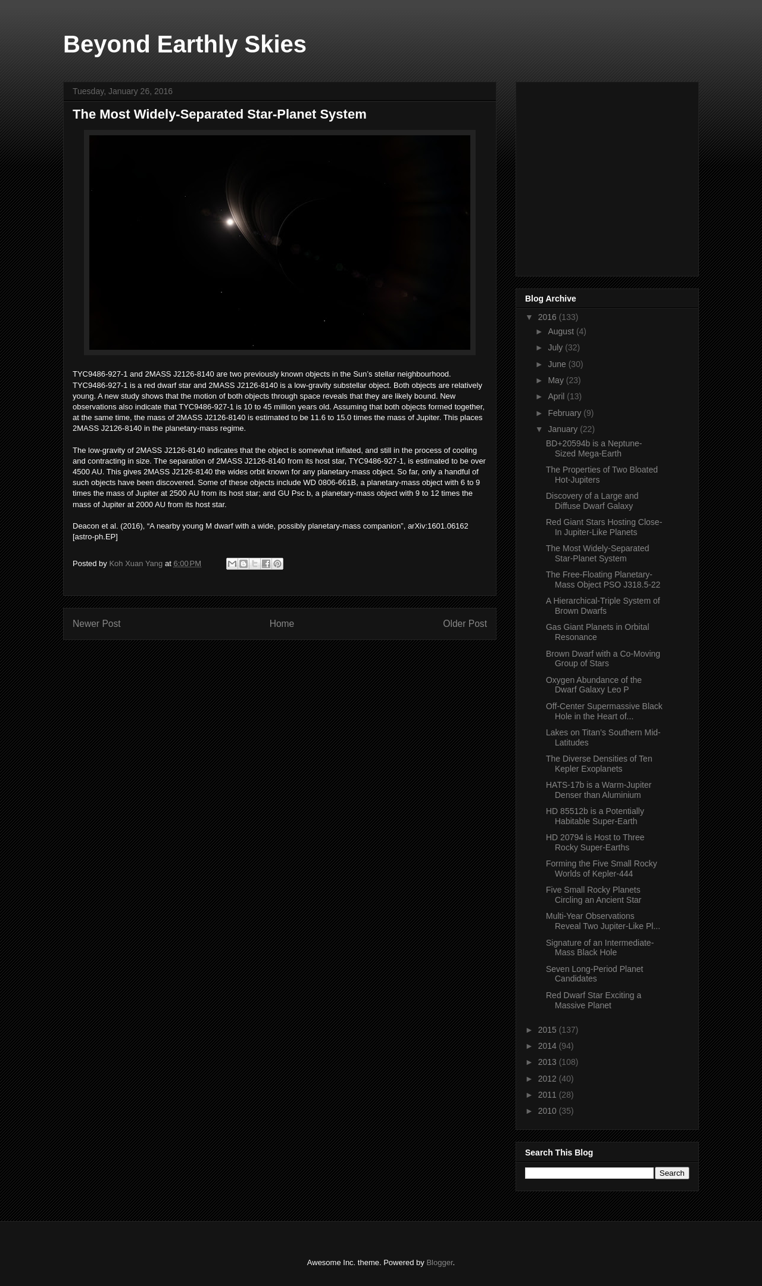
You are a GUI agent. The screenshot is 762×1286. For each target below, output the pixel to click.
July (556, 347)
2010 (548, 1111)
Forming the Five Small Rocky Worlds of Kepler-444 (601, 868)
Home (282, 624)
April (557, 396)
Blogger (439, 1262)
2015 (548, 1030)
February (565, 413)
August (562, 331)
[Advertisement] (614, 175)
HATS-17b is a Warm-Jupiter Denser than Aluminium (598, 790)
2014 (548, 1046)
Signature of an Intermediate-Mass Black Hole (600, 948)
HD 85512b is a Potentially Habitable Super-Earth (595, 816)
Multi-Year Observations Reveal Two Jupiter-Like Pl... (603, 921)
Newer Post (97, 624)
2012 (548, 1078)
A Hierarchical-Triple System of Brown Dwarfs (603, 606)
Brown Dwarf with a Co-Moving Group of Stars (603, 659)
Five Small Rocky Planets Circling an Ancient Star (594, 895)
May (557, 380)
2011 (548, 1094)
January (564, 429)
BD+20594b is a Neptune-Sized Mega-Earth (594, 448)
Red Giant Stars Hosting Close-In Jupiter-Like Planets (604, 527)
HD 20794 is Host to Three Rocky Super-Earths (595, 842)
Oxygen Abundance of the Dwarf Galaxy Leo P (594, 685)
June (558, 364)
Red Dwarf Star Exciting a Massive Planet (593, 1000)
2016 (548, 317)
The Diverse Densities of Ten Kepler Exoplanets (599, 764)
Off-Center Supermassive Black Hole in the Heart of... (604, 711)
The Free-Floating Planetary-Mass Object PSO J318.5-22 (603, 579)
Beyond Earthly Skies (185, 44)
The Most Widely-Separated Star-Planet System (597, 553)
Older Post (465, 624)
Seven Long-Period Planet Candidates (594, 974)
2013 (548, 1062)
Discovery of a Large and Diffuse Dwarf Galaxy (592, 501)
